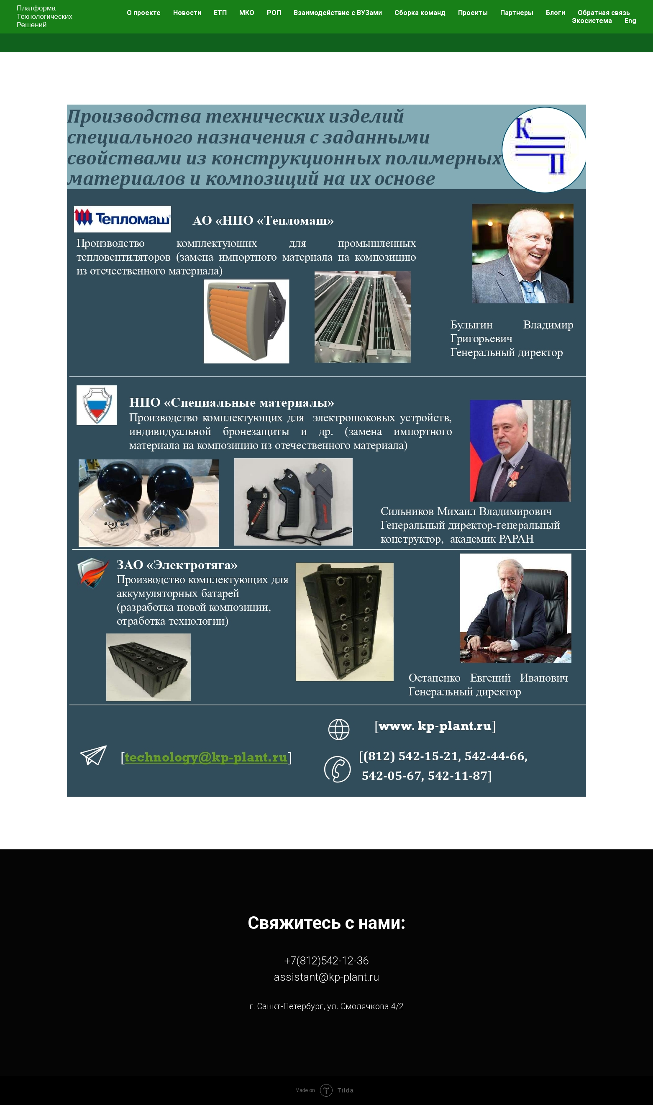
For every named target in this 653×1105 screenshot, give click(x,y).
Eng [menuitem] (630, 21)
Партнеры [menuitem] (516, 13)
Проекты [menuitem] (473, 13)
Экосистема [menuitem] (592, 21)
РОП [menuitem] (274, 13)
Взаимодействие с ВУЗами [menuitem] (338, 13)
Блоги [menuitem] (555, 13)
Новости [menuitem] (187, 13)
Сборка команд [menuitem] (420, 13)
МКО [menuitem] (246, 13)
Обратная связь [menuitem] (604, 13)
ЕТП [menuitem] (220, 13)
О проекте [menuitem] (144, 13)
